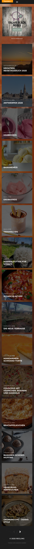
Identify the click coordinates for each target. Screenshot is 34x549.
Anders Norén (21, 543)
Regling (20, 539)
